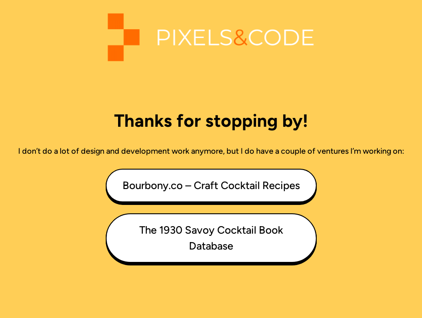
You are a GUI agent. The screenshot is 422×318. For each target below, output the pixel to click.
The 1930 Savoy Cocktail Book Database (211, 237)
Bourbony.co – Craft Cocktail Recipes (211, 185)
